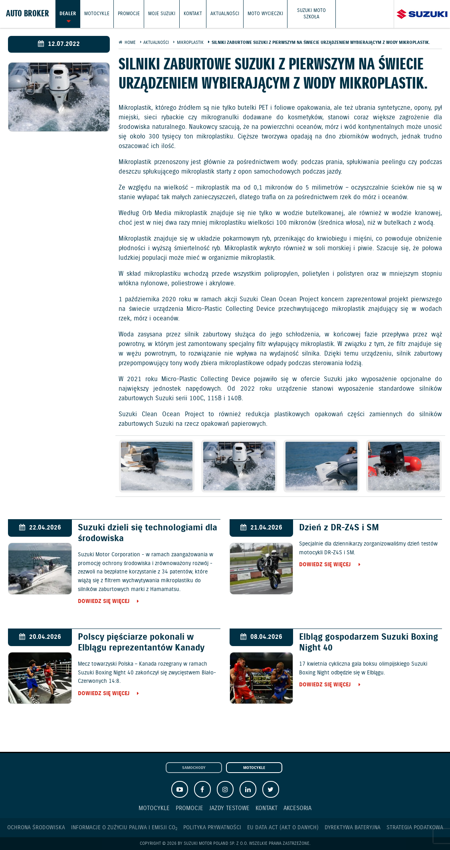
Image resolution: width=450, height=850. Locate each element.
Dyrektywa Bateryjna (353, 827)
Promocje (129, 13)
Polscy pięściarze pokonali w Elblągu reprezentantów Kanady (141, 642)
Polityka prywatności (212, 827)
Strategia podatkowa (415, 827)
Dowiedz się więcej (103, 602)
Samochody (194, 768)
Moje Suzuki (161, 13)
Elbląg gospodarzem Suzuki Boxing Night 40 (368, 642)
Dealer (67, 13)
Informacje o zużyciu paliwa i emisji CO (124, 828)
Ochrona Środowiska (36, 827)
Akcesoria (297, 808)
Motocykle (96, 13)
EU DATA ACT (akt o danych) (283, 827)
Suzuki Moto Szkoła (311, 13)
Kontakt (193, 13)
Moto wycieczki (265, 13)
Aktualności (224, 13)
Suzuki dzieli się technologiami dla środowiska (147, 533)
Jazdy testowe (229, 808)
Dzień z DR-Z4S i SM (339, 528)
